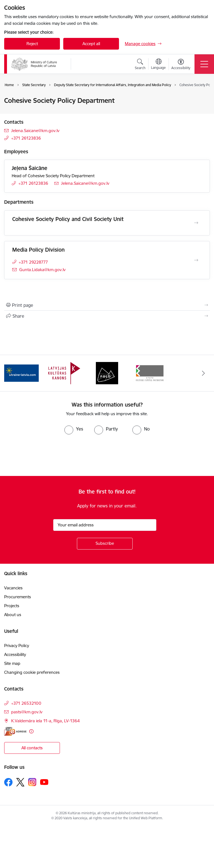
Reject (32, 43)
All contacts (32, 747)
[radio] (73, 429)
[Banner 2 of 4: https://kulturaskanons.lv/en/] (64, 372)
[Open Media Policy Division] (196, 260)
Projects (11, 605)
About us (12, 614)
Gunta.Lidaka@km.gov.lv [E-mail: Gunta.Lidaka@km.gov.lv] (42, 269)
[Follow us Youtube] (44, 782)
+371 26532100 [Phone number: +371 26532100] (26, 703)
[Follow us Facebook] (8, 782)
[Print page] (107, 305)
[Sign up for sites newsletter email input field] (104, 525)
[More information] (31, 731)
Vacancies (13, 587)
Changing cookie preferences (32, 672)
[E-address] (15, 731)
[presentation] (46, 455)
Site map (12, 663)
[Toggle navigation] (204, 64)
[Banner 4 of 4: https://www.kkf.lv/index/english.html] (150, 372)
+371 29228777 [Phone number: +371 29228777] (33, 262)
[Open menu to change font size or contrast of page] (181, 65)
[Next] (203, 373)
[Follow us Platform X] (20, 782)
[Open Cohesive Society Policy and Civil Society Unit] (196, 223)
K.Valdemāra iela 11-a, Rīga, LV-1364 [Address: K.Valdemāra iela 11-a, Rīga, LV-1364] (45, 720)
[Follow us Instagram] (32, 782)
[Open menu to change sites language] (158, 64)
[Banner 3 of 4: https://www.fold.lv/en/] (107, 372)
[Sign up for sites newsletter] (105, 544)
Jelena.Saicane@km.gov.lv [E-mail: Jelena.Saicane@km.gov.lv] (35, 130)
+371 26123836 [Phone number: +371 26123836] (26, 138)
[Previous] (10, 373)
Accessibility (15, 654)
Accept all (91, 43)
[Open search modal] (140, 65)
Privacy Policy (16, 645)
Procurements (17, 596)
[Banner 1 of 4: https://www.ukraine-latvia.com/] (21, 372)
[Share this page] (107, 316)
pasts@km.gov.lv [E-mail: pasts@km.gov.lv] (26, 711)
